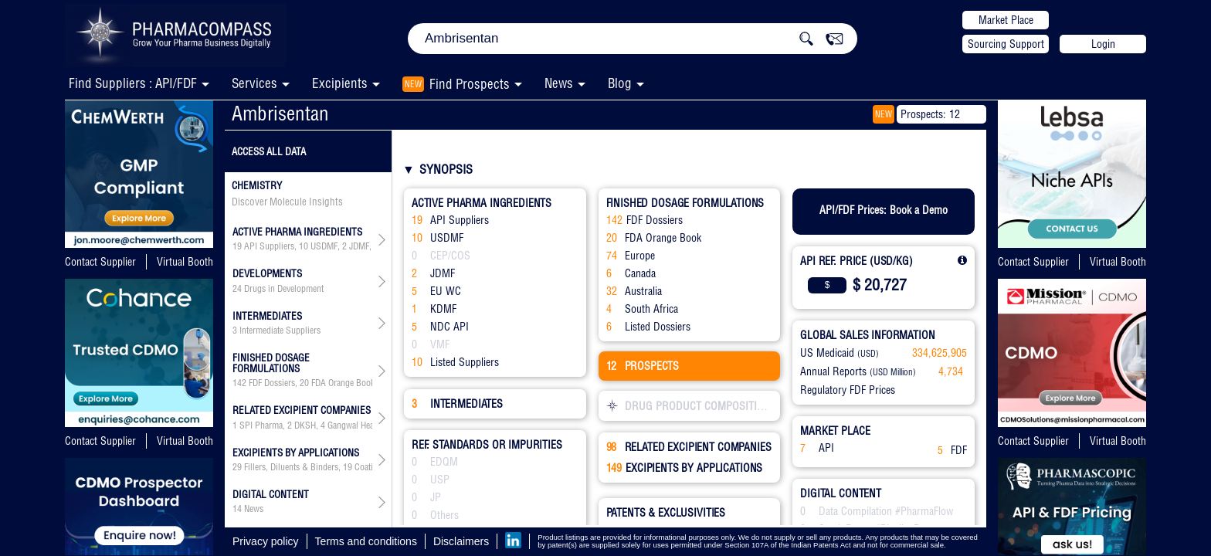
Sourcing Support (1006, 44)
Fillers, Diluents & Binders (291, 467)
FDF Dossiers (272, 383)
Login (1103, 44)
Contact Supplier (100, 262)
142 (239, 383)
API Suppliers (269, 246)
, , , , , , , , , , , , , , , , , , (302, 467)
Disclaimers (461, 541)
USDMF (324, 246)
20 (304, 383)
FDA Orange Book (343, 383)
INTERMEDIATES (457, 404)
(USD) (868, 353)
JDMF (359, 246)
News (558, 83)
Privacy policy (265, 541)
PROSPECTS (643, 366)
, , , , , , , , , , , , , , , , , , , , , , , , (302, 425)
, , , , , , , (302, 246)
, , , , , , (302, 383)
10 (303, 246)
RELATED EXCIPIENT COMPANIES (689, 447)
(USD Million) (893, 372)
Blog (620, 83)
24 (237, 288)
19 (237, 246)
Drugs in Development (284, 288)
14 (237, 508)
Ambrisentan (280, 113)
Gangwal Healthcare (362, 425)
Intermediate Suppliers (280, 330)
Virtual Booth (185, 262)
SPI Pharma (261, 425)
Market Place (1006, 20)
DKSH (305, 425)
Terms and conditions (366, 541)
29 (237, 467)
